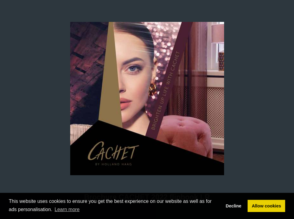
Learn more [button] (67, 209)
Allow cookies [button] (266, 205)
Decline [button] (233, 205)
